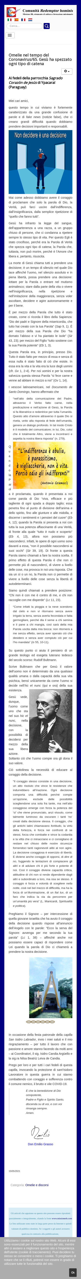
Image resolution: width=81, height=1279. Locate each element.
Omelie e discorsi (36, 1185)
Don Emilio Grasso (40, 1144)
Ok (73, 1272)
